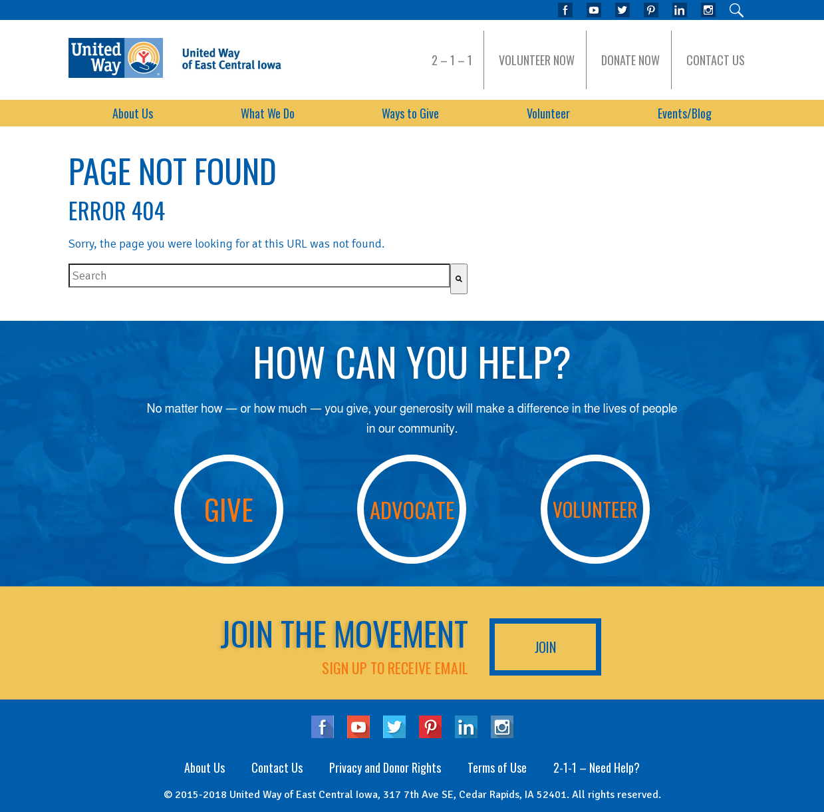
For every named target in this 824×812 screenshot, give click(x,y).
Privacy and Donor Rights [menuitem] (385, 767)
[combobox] (259, 276)
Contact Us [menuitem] (715, 60)
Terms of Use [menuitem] (497, 767)
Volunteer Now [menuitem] (537, 60)
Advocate (412, 509)
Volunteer (595, 509)
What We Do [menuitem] (268, 113)
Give (228, 509)
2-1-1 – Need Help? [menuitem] (596, 767)
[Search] (459, 279)
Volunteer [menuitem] (548, 113)
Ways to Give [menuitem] (410, 113)
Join (545, 647)
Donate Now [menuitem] (630, 60)
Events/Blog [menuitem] (685, 113)
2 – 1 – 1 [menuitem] (452, 60)
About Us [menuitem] (132, 113)
